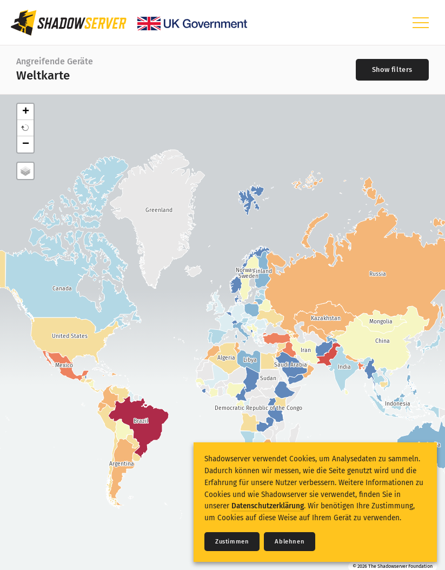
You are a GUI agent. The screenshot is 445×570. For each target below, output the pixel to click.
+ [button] (25, 112)
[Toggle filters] (392, 70)
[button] (25, 128)
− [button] (25, 144)
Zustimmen (232, 541)
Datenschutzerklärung (267, 506)
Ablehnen (289, 541)
